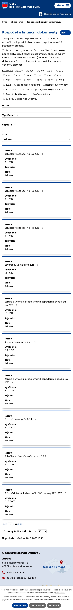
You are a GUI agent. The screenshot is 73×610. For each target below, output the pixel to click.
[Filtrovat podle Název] (36, 109)
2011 (51, 70)
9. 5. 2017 (9, 464)
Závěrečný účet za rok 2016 (22, 264)
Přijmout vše (20, 605)
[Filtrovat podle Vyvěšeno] (36, 119)
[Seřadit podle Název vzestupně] (11, 104)
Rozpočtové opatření (28, 84)
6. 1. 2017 (9, 162)
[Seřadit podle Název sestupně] (11, 105)
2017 (48, 75)
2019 (8, 80)
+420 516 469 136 (16, 572)
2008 (20, 70)
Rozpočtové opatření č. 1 (20, 342)
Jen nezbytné (37, 605)
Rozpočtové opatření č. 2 (21, 419)
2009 (31, 70)
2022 (39, 80)
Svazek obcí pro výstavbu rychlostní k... (42, 89)
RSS (65, 32)
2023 (50, 80)
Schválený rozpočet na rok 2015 (24, 227)
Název (5, 105)
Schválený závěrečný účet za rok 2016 (27, 456)
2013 (8, 75)
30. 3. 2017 (10, 427)
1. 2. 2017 (9, 273)
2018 (59, 75)
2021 (29, 80)
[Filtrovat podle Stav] (36, 139)
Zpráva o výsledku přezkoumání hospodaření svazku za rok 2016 (35, 303)
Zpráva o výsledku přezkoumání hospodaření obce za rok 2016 (36, 380)
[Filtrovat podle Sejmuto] (36, 129)
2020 (18, 80)
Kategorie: (7, 70)
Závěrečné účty (41, 94)
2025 (8, 84)
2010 (41, 70)
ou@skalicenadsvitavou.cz (21, 577)
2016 (38, 75)
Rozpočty (11, 89)
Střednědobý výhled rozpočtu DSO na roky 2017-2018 (36, 493)
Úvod (4, 22)
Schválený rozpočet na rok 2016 (24, 190)
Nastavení (54, 605)
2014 (18, 75)
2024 (61, 80)
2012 (61, 70)
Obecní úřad (17, 22)
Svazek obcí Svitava (16, 94)
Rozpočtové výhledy (56, 84)
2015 (28, 75)
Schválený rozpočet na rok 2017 (24, 153)
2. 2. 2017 (9, 350)
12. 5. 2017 (10, 501)
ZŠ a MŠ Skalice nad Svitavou (21, 98)
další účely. (60, 592)
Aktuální (9, 175)
